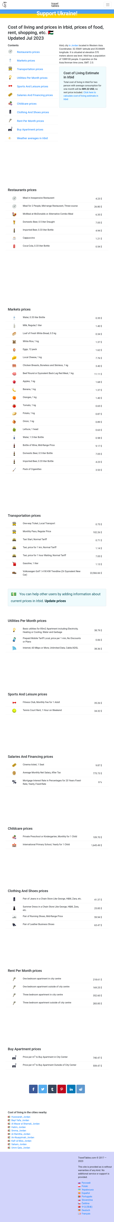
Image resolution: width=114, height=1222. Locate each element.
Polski (83, 1186)
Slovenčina (85, 1200)
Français (84, 1213)
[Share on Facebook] (33, 1089)
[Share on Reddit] (80, 1089)
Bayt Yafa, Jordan (20, 1120)
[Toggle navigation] (108, 5)
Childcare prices (26, 103)
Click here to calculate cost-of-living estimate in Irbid (81, 96)
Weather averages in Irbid (32, 138)
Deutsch (84, 1210)
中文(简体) (85, 1206)
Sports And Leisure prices (32, 86)
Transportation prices (30, 69)
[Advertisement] (57, 167)
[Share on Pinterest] (61, 1089)
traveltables (55, 5)
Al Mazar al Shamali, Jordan (25, 1123)
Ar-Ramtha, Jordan (20, 1134)
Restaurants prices (28, 52)
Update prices (55, 601)
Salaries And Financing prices (35, 95)
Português (85, 1196)
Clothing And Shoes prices (33, 112)
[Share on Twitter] (42, 1089)
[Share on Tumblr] (52, 1089)
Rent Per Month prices (30, 121)
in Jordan (73, 45)
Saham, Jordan (19, 1144)
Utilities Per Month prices (32, 77)
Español (84, 1193)
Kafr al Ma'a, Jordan (21, 1141)
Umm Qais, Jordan (20, 1147)
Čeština (83, 1203)
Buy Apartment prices (30, 129)
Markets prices (26, 60)
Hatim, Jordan (18, 1127)
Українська (85, 1189)
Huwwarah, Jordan (20, 1117)
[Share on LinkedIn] (71, 1089)
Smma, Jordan (18, 1130)
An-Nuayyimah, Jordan (22, 1137)
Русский (84, 1182)
